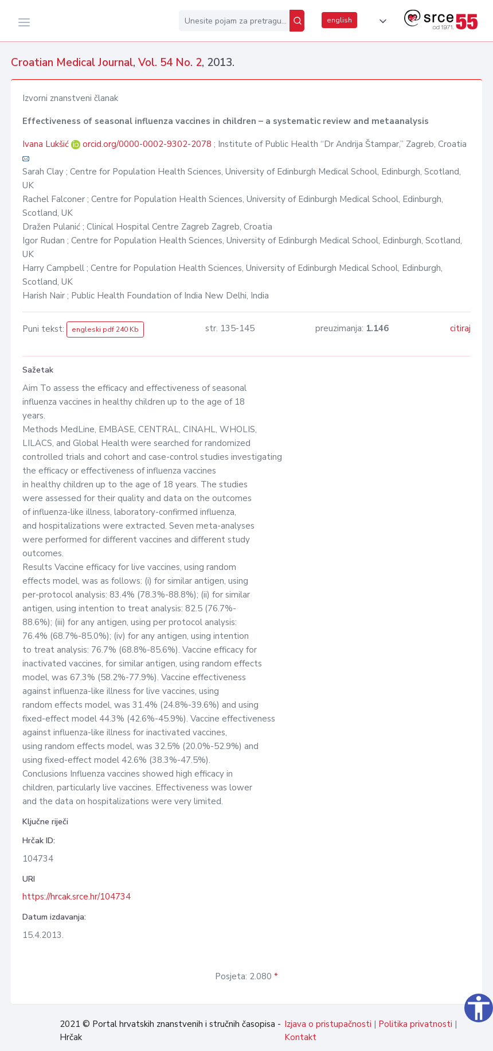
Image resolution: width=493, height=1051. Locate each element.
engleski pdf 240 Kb (105, 329)
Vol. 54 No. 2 (170, 62)
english (339, 20)
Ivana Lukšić (46, 144)
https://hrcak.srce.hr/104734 (76, 896)
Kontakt (300, 1037)
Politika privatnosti (415, 1024)
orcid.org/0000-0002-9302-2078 (147, 144)
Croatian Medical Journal (72, 62)
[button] (381, 21)
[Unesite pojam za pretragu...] (234, 21)
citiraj (460, 328)
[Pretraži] (296, 21)
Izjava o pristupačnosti (327, 1024)
